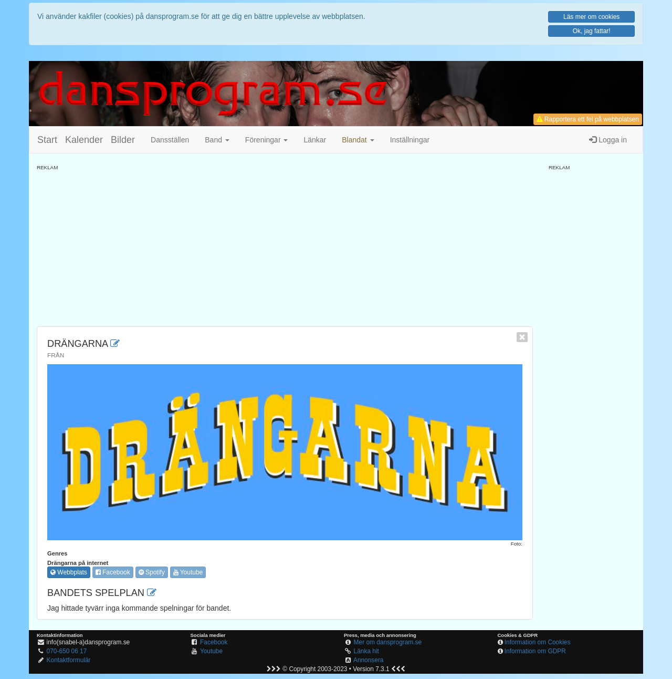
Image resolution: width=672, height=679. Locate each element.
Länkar (314, 140)
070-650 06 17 (67, 651)
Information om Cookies (538, 642)
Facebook (113, 572)
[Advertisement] (285, 244)
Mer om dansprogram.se (388, 642)
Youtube (188, 572)
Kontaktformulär (69, 660)
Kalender (84, 140)
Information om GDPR (535, 651)
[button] (358, 140)
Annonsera (368, 660)
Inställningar (410, 140)
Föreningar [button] (266, 140)
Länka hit (366, 651)
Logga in (608, 140)
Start (47, 140)
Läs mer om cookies (591, 16)
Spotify (152, 572)
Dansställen (170, 140)
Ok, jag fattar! (592, 31)
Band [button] (217, 140)
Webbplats (68, 572)
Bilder (123, 140)
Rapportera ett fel (588, 119)
